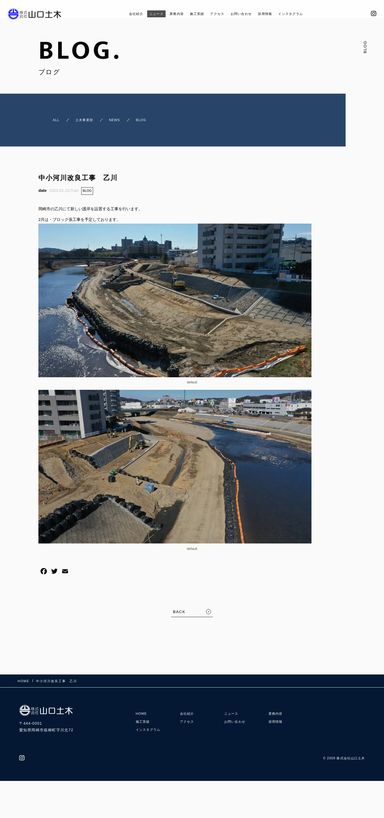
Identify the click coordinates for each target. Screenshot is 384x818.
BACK (179, 607)
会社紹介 (122, 13)
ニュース (145, 13)
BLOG (87, 186)
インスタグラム (303, 13)
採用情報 (273, 13)
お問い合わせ (245, 13)
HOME (142, 702)
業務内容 (169, 13)
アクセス (217, 13)
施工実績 (193, 13)
